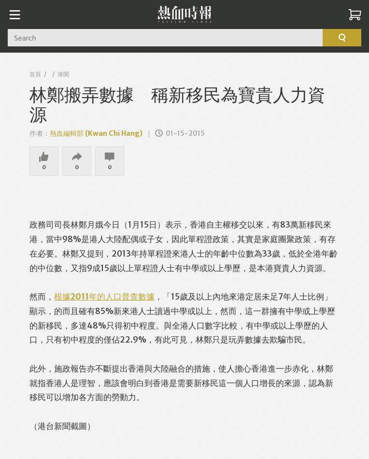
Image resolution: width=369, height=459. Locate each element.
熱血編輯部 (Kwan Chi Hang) (96, 133)
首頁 (35, 74)
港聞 (63, 74)
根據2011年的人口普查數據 (104, 296)
